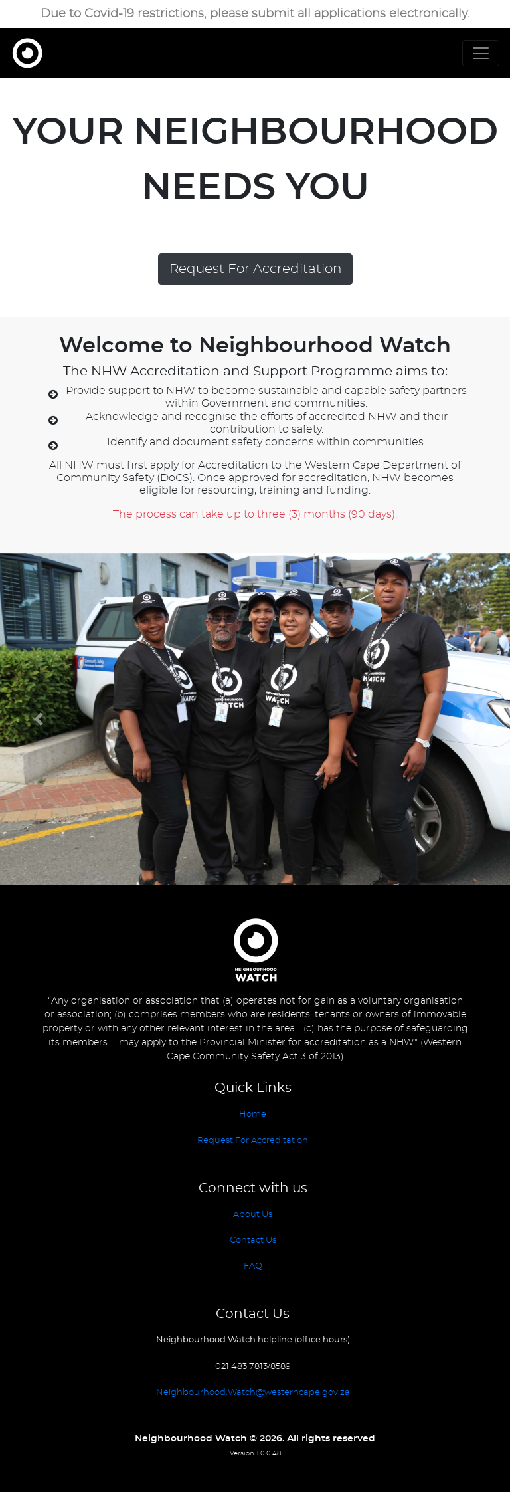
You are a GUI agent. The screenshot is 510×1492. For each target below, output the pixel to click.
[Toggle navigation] (480, 53)
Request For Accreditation (255, 269)
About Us (252, 1214)
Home (252, 1114)
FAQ (253, 1266)
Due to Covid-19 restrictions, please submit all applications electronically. (255, 14)
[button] (38, 719)
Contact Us (253, 1240)
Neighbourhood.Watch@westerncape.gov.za (253, 1392)
